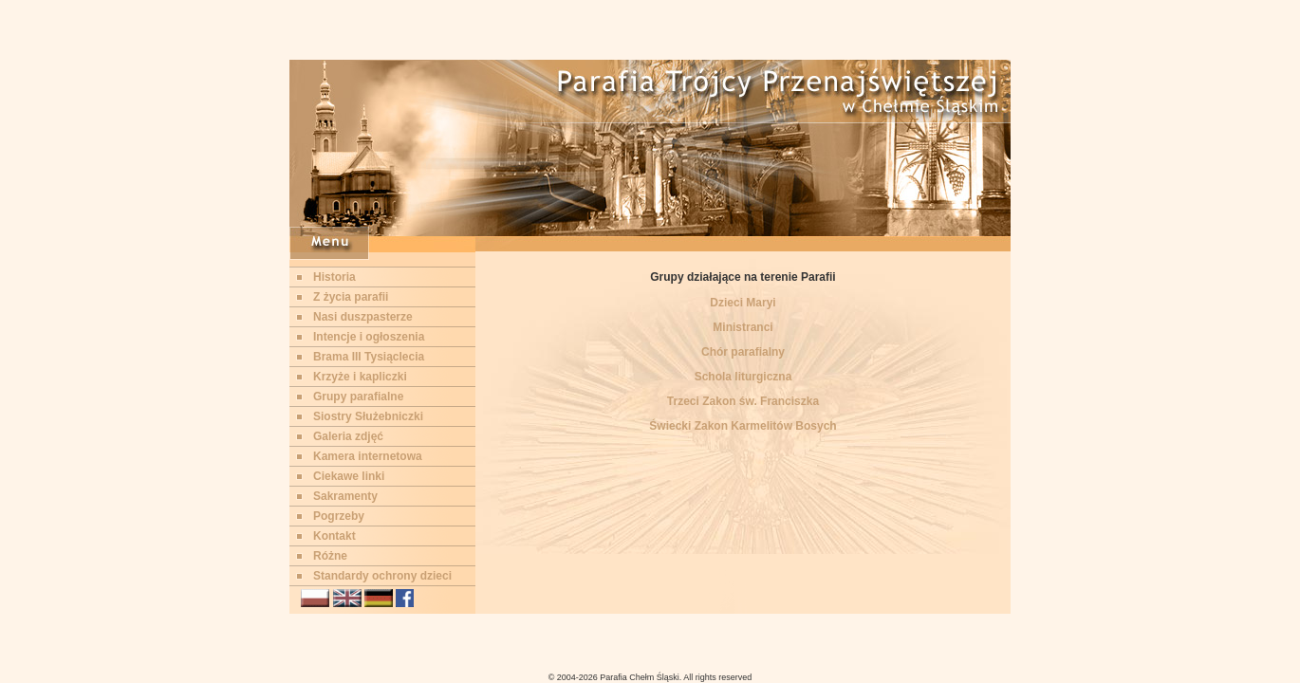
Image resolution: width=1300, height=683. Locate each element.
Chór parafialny (743, 352)
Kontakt (334, 536)
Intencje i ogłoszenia (368, 336)
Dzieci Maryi (742, 302)
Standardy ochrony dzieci (382, 575)
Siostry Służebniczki (368, 416)
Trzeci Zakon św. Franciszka (743, 401)
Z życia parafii (350, 297)
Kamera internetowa (367, 456)
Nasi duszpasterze (363, 316)
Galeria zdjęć (348, 436)
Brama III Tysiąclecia (368, 356)
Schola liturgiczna (743, 376)
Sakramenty (345, 496)
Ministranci (742, 327)
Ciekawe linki (348, 476)
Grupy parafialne (358, 396)
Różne (330, 556)
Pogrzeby (338, 516)
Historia (334, 277)
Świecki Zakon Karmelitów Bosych (742, 426)
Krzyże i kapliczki (360, 376)
